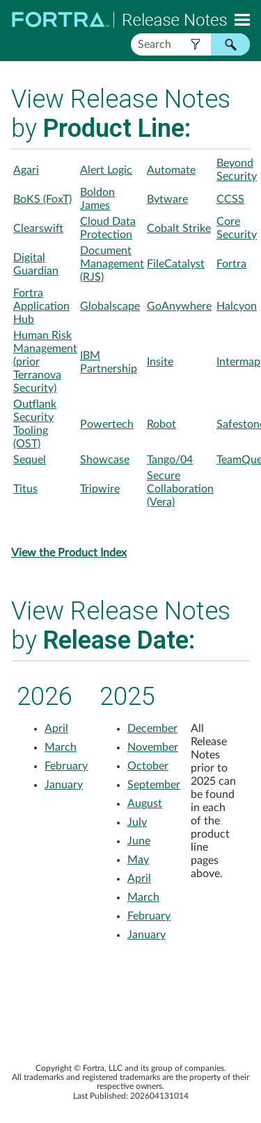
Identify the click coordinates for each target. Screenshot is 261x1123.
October (147, 766)
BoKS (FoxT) (42, 199)
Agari (26, 170)
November (152, 747)
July (137, 822)
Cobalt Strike (179, 228)
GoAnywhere (179, 306)
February (66, 766)
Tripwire (100, 488)
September (153, 784)
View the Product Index (69, 552)
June (138, 841)
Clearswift (38, 228)
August (144, 803)
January (64, 784)
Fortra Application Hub (41, 306)
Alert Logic (106, 170)
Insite (160, 361)
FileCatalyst (176, 263)
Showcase (104, 459)
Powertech (107, 424)
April (56, 728)
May (138, 859)
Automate (171, 170)
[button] (195, 44)
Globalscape (110, 306)
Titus (25, 488)
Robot (161, 424)
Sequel (29, 459)
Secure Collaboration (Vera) (180, 489)
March (61, 747)
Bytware (167, 199)
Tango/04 (170, 459)
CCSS (230, 199)
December (152, 728)
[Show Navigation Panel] (242, 19)
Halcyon (236, 306)
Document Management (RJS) (112, 264)
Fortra (231, 263)
